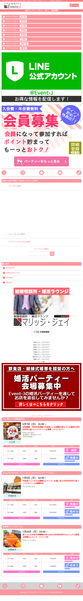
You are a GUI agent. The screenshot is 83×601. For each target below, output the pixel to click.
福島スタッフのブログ (41, 359)
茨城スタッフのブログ (41, 352)
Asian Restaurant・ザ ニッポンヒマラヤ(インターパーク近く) (29, 473)
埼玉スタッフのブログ (41, 342)
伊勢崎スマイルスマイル (13, 527)
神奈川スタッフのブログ (41, 357)
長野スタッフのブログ (41, 350)
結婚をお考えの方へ (13, 273)
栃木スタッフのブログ (41, 345)
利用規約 (9, 278)
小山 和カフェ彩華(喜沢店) (14, 419)
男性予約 (61, 464)
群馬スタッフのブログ (41, 347)
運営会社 (9, 282)
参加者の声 (10, 268)
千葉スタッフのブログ (41, 354)
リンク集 (41, 362)
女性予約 (21, 464)
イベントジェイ (16, 17)
